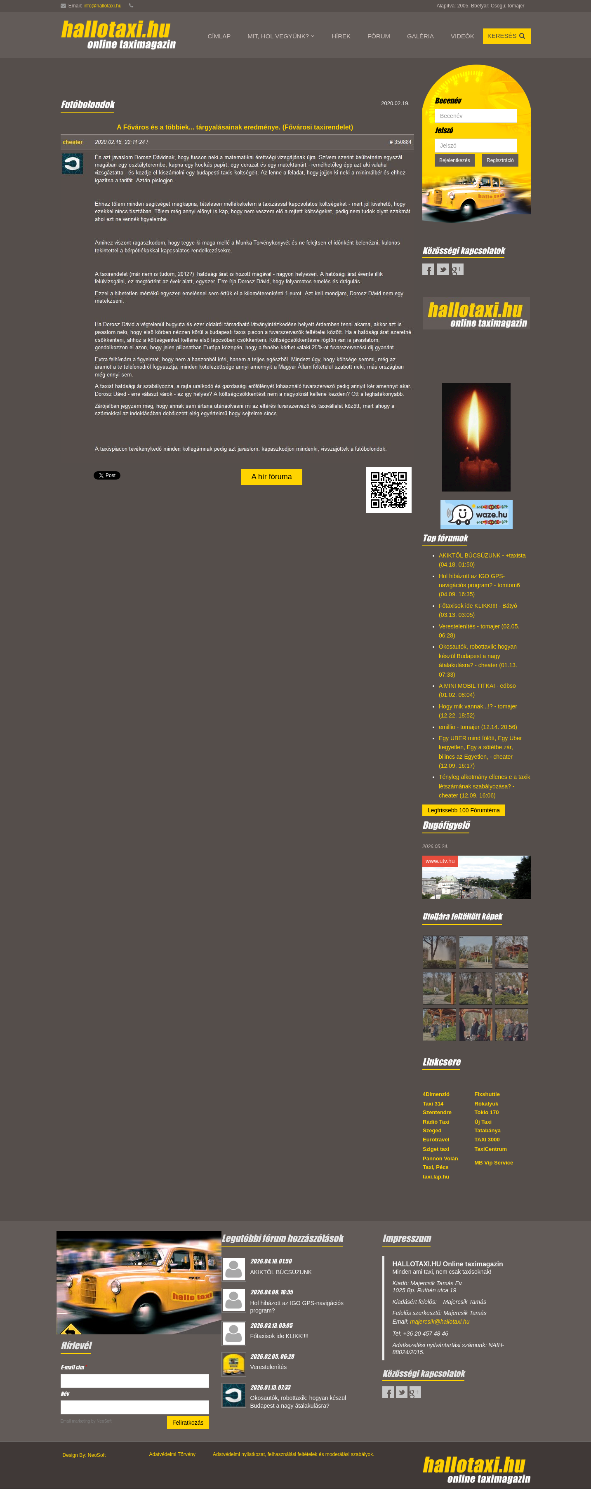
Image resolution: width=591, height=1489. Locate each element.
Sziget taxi (436, 1149)
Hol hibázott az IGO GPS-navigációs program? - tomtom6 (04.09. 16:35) (479, 585)
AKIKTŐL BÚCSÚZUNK (281, 1272)
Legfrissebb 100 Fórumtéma (464, 810)
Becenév (448, 100)
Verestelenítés (268, 1367)
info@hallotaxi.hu (103, 6)
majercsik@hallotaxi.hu (439, 1321)
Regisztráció (500, 160)
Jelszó (443, 130)
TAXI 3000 (487, 1139)
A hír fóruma (272, 477)
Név (65, 1393)
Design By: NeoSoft (84, 1455)
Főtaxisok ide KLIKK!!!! (279, 1336)
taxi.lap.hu (436, 1177)
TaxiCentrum (491, 1149)
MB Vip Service (494, 1163)
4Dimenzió (436, 1094)
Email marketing (75, 1421)
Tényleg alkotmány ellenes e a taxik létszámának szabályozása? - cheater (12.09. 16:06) (484, 786)
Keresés (506, 35)
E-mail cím (73, 1367)
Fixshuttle (487, 1094)
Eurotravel (436, 1139)
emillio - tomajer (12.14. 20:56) (478, 727)
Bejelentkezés (454, 160)
